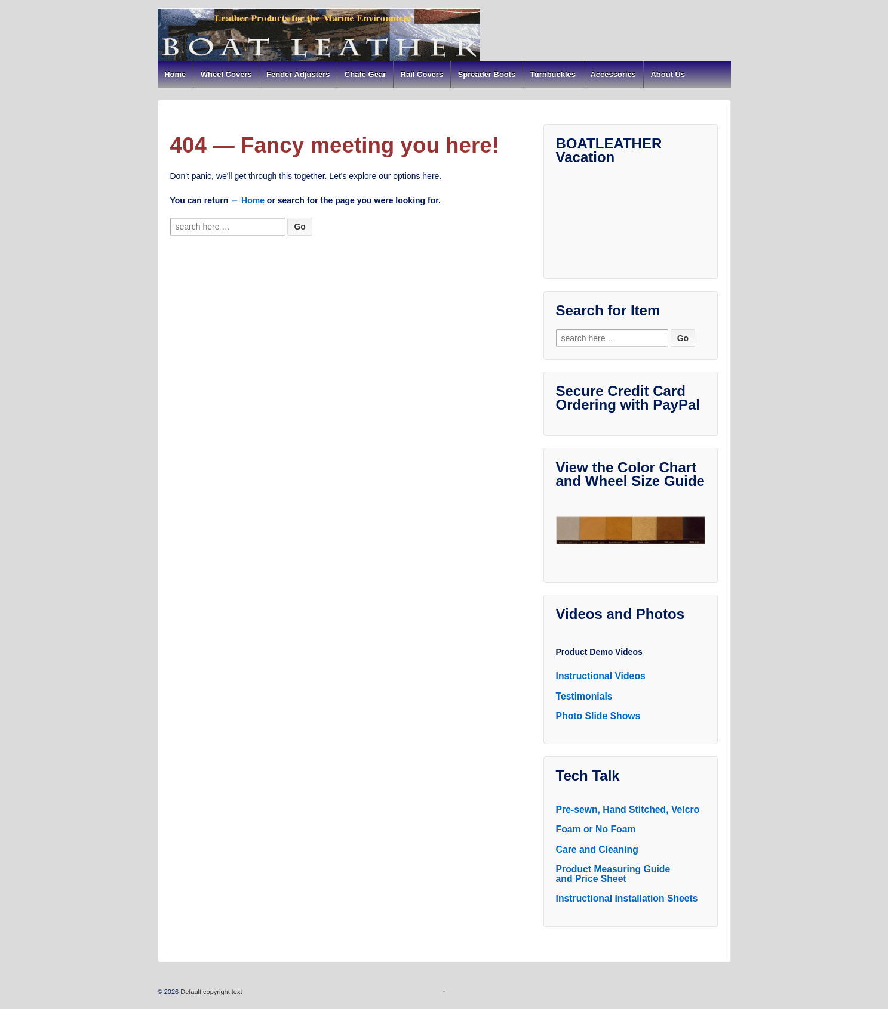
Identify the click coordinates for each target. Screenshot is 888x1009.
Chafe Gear (365, 74)
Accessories (613, 74)
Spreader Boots (487, 74)
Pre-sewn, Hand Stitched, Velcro (628, 809)
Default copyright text (210, 991)
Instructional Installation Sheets (627, 898)
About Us (667, 74)
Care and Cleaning (597, 849)
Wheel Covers (226, 74)
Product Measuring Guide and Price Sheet (613, 874)
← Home (248, 200)
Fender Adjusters (298, 74)
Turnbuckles (553, 74)
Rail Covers (422, 74)
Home (175, 74)
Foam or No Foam (596, 829)
